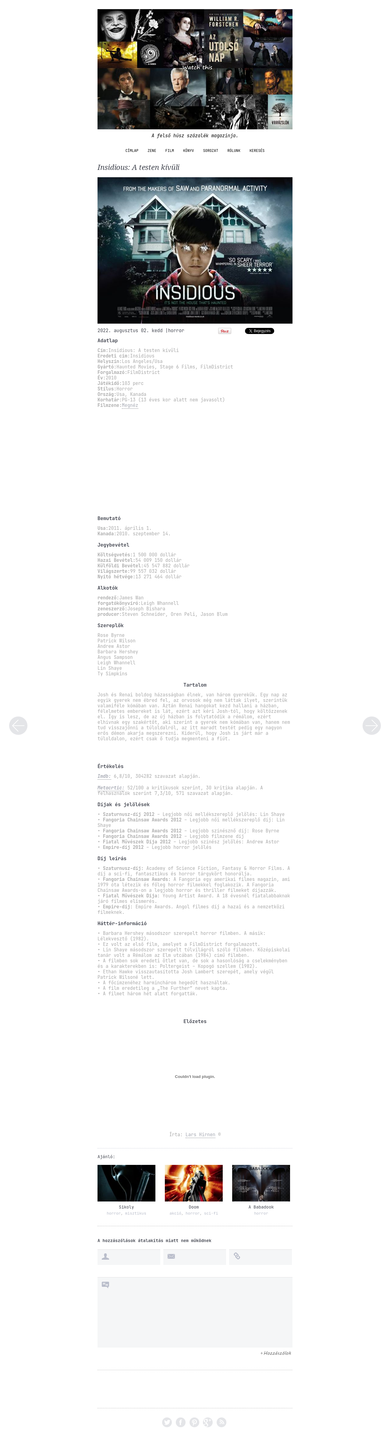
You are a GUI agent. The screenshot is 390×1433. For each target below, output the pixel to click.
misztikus (135, 1213)
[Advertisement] (195, 462)
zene (151, 150)
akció (175, 1213)
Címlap (132, 150)
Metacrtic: (111, 788)
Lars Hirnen (200, 1135)
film (169, 150)
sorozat (210, 150)
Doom (194, 1207)
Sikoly (126, 1207)
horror (176, 331)
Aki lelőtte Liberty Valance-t (372, 725)
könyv (188, 150)
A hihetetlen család (18, 725)
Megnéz (130, 405)
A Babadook (261, 1207)
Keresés (257, 150)
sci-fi (211, 1213)
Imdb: (104, 776)
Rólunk (233, 150)
